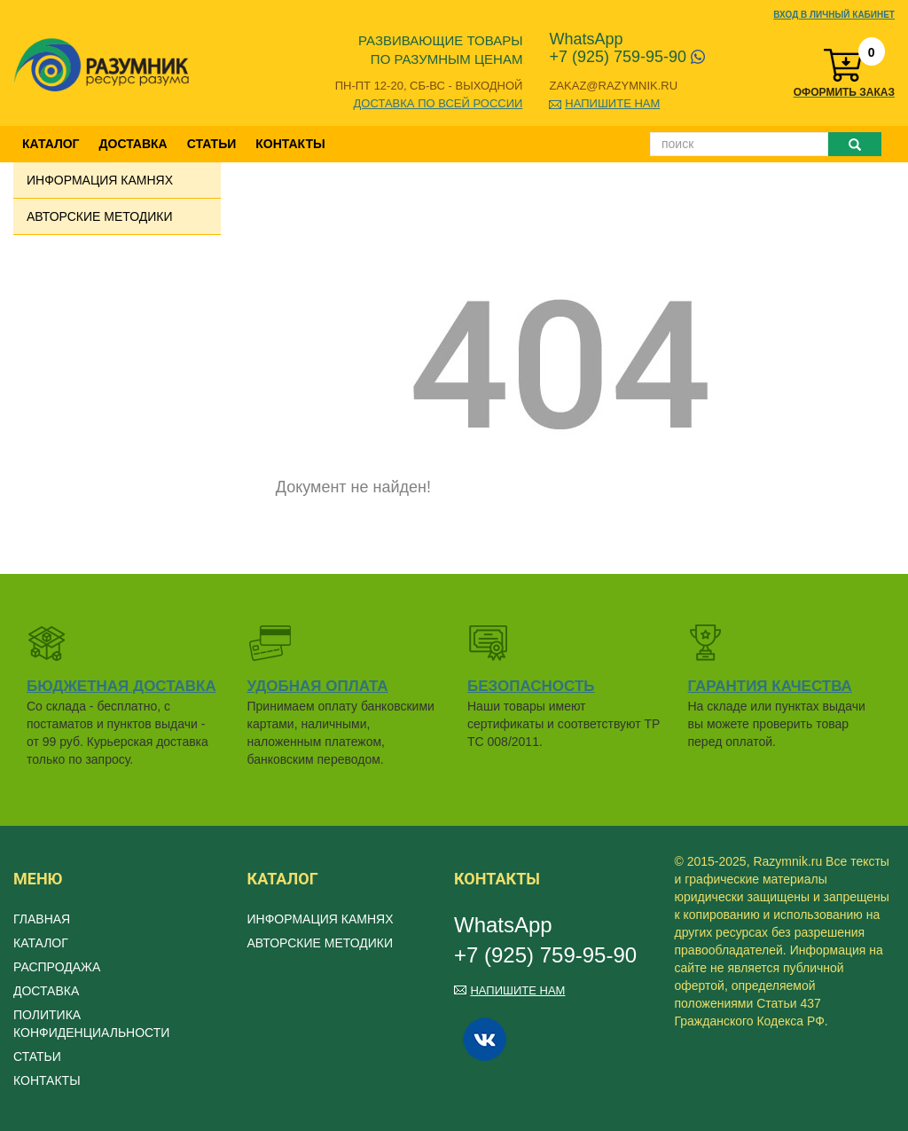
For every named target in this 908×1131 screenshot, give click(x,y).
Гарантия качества (770, 686)
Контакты (290, 144)
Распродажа (56, 967)
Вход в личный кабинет (834, 15)
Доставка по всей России (438, 103)
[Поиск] (739, 144)
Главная (41, 919)
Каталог (51, 144)
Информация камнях (100, 180)
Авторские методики (100, 216)
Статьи (212, 144)
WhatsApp (585, 39)
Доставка (133, 144)
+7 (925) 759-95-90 (627, 57)
